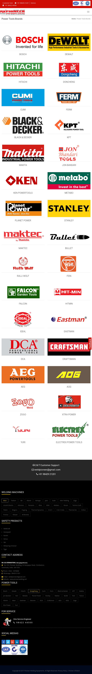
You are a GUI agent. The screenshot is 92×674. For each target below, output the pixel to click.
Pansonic (31, 505)
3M (4, 542)
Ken (16, 596)
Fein (73, 596)
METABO (69, 193)
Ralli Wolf (23, 276)
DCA (23, 359)
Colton (83, 510)
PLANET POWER (23, 220)
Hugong (24, 510)
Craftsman (50, 600)
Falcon (81, 596)
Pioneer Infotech (74, 671)
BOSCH (23, 54)
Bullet (66, 596)
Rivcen (66, 505)
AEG (23, 386)
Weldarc (56, 505)
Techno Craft (76, 505)
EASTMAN (69, 331)
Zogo (75, 501)
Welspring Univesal (9, 546)
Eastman (23, 600)
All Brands (25, 515)
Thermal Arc (73, 510)
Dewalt (14, 591)
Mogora (14, 510)
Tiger (4, 549)
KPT (69, 137)
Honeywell (6, 532)
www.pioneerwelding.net (18, 579)
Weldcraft (6, 529)
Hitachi (23, 591)
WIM (47, 505)
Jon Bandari (7, 596)
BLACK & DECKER (23, 137)
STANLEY (69, 220)
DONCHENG (69, 82)
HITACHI (23, 82)
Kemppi (38, 501)
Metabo (25, 596)
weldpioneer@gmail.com (17, 577)
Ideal (14, 600)
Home (74, 19)
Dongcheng (34, 591)
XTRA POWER (69, 414)
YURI (23, 442)
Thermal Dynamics (37, 510)
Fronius (5, 515)
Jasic (46, 501)
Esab (54, 501)
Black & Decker (63, 591)
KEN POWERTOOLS (23, 193)
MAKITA (23, 165)
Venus (5, 539)
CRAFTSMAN (69, 359)
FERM (69, 109)
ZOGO (23, 414)
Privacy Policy (62, 671)
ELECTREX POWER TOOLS (69, 442)
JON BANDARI (69, 165)
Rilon (5, 501)
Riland (29, 501)
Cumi (43, 591)
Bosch (5, 591)
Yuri (16, 605)
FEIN (69, 276)
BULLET (69, 248)
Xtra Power (7, 605)
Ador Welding (64, 501)
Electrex (32, 600)
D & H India (60, 510)
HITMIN (69, 303)
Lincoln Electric (8, 505)
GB (21, 501)
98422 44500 (23, 622)
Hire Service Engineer (22, 619)
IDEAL (23, 331)
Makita (81, 591)
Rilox (40, 505)
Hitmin (5, 600)
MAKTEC (23, 248)
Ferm (51, 591)
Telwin (5, 510)
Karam (5, 535)
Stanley (47, 596)
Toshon (13, 501)
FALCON (23, 303)
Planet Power (36, 596)
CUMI (23, 109)
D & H (50, 510)
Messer (15, 515)
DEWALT (69, 54)
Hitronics (21, 505)
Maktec (57, 596)
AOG (69, 386)
